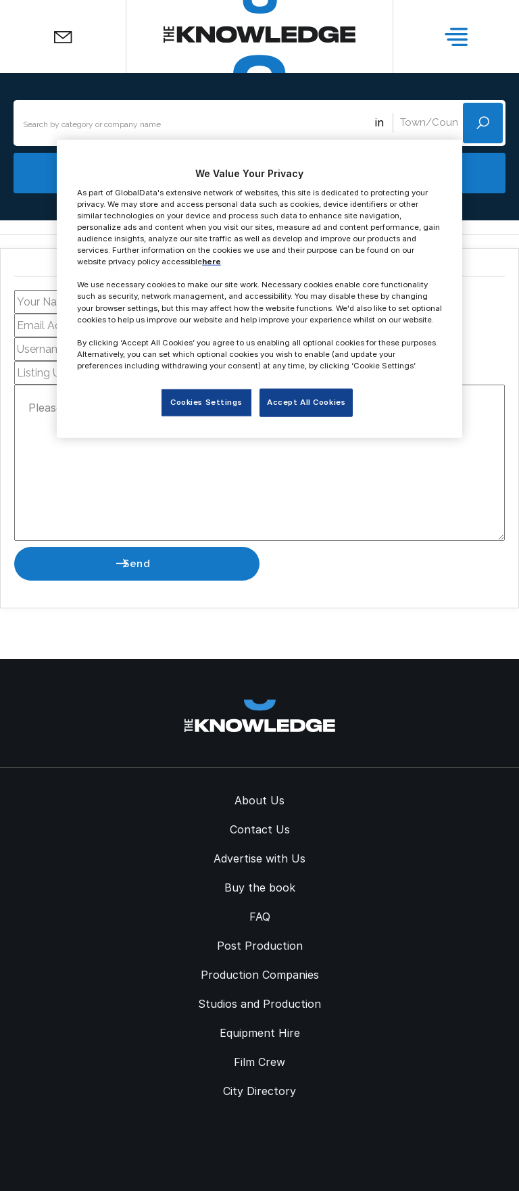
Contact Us (260, 829)
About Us (259, 800)
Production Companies (260, 974)
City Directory (259, 1091)
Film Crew (259, 1062)
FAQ (259, 916)
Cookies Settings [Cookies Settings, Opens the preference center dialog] (206, 402)
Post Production (260, 945)
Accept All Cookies (306, 402)
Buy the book (259, 887)
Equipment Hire (260, 1033)
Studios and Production (259, 1004)
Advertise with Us (259, 858)
